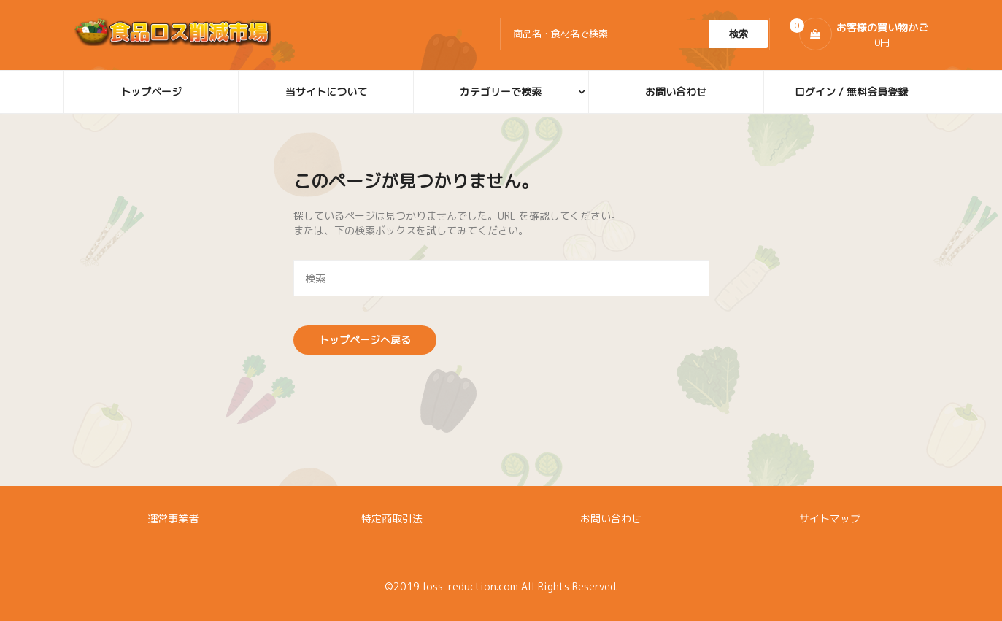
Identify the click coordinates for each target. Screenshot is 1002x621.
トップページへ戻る (365, 340)
